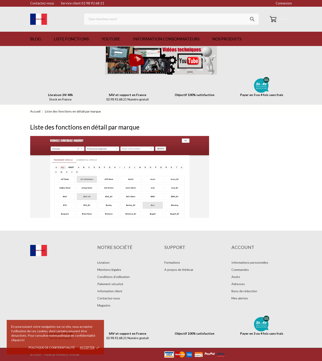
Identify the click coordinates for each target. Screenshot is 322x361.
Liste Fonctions (71, 38)
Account (242, 247)
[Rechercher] (171, 19)
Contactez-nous (42, 3)
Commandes (240, 269)
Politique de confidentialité (52, 347)
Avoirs (235, 277)
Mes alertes (239, 298)
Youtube (111, 38)
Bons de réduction (244, 291)
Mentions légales (109, 269)
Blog (35, 38)
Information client (109, 291)
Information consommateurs (166, 38)
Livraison (103, 262)
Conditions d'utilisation (113, 277)
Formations (172, 262)
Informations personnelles (249, 262)
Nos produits (226, 38)
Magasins (103, 305)
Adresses (238, 284)
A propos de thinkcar (178, 269)
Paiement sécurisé (110, 284)
